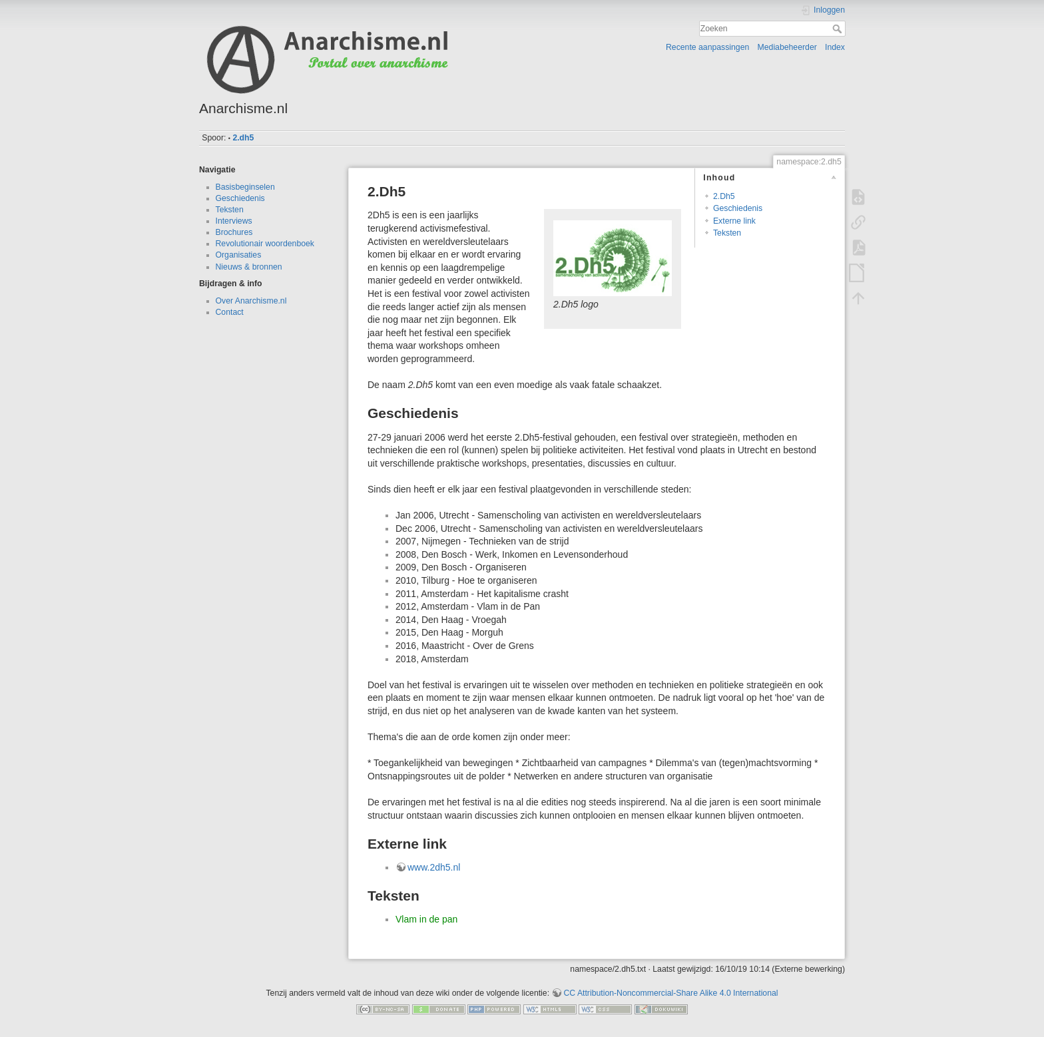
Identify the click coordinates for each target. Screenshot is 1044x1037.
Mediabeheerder (787, 47)
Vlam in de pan (426, 919)
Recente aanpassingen (707, 47)
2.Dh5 (724, 196)
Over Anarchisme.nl (251, 301)
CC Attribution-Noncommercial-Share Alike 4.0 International (670, 993)
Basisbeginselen (245, 187)
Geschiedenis (240, 198)
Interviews (234, 221)
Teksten (230, 209)
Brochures (234, 232)
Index (835, 47)
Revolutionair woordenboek (265, 243)
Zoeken (838, 28)
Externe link (734, 221)
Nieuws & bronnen (249, 267)
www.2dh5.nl (433, 867)
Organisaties (239, 255)
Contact (230, 312)
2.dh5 (243, 137)
